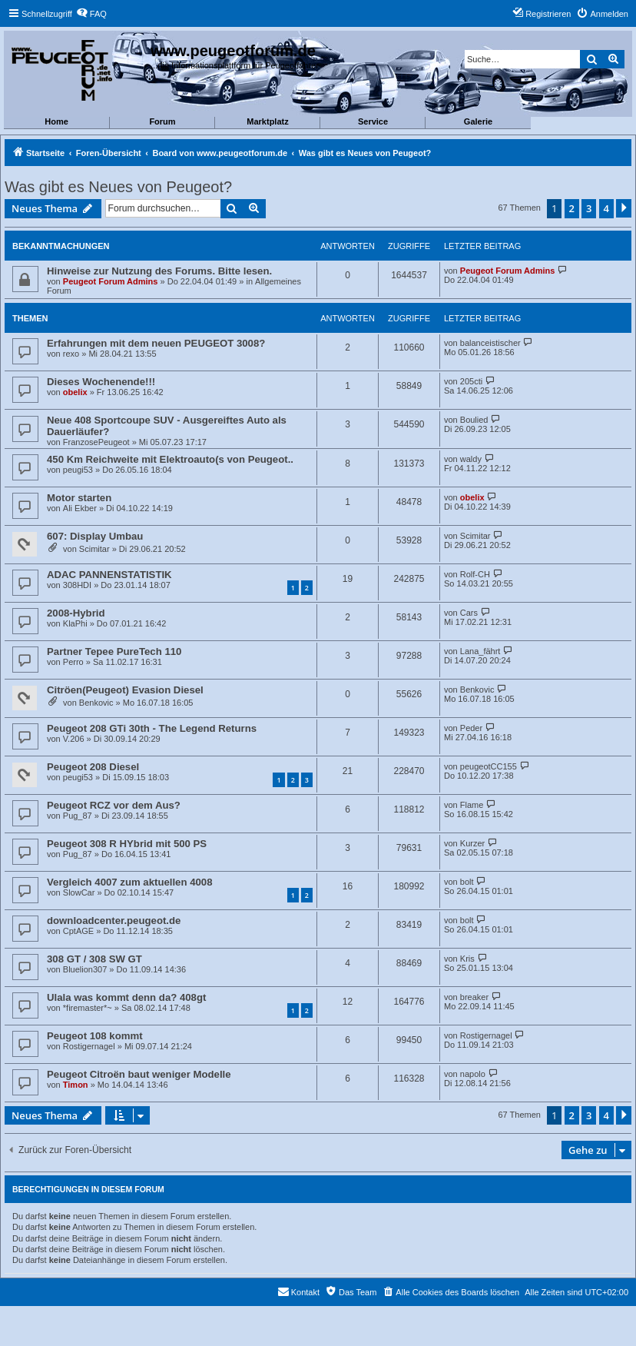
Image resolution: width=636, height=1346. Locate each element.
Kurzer (472, 843)
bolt (467, 881)
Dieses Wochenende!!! (101, 381)
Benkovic (96, 702)
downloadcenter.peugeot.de (114, 920)
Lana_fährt (480, 651)
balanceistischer (490, 342)
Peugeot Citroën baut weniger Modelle (139, 1074)
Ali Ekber (80, 508)
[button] (623, 208)
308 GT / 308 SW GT (94, 959)
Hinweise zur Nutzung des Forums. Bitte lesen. (159, 271)
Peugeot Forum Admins (110, 281)
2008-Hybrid (76, 613)
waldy (471, 459)
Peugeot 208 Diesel (93, 767)
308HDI (77, 585)
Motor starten (79, 498)
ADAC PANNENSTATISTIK (109, 574)
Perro (73, 661)
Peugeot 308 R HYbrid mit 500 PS (127, 843)
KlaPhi (75, 623)
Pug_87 (77, 815)
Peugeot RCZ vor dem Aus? (114, 805)
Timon (75, 1084)
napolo (472, 1073)
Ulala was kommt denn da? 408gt (126, 997)
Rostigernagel (89, 1046)
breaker (474, 997)
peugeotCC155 (488, 766)
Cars (469, 612)
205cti (471, 381)
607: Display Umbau (95, 536)
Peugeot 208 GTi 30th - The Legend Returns (152, 728)
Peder (471, 728)
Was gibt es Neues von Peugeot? (118, 186)
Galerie (478, 121)
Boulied (474, 419)
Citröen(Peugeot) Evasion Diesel (125, 690)
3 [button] (588, 208)
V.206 (73, 738)
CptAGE (78, 931)
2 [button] (572, 208)
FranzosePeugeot (96, 442)
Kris (467, 958)
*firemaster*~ (87, 1007)
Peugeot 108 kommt (95, 1036)
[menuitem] (91, 14)
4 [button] (606, 208)
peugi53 (78, 469)
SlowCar (79, 892)
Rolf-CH (475, 574)
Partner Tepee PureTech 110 (114, 651)
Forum (162, 121)
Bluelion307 (85, 969)
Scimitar (94, 548)
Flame (472, 804)
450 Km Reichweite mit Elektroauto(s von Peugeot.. (170, 459)
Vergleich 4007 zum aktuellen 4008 (130, 882)
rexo (71, 353)
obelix (75, 392)
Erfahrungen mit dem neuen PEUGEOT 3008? (156, 343)
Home (56, 121)
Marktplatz (267, 121)
